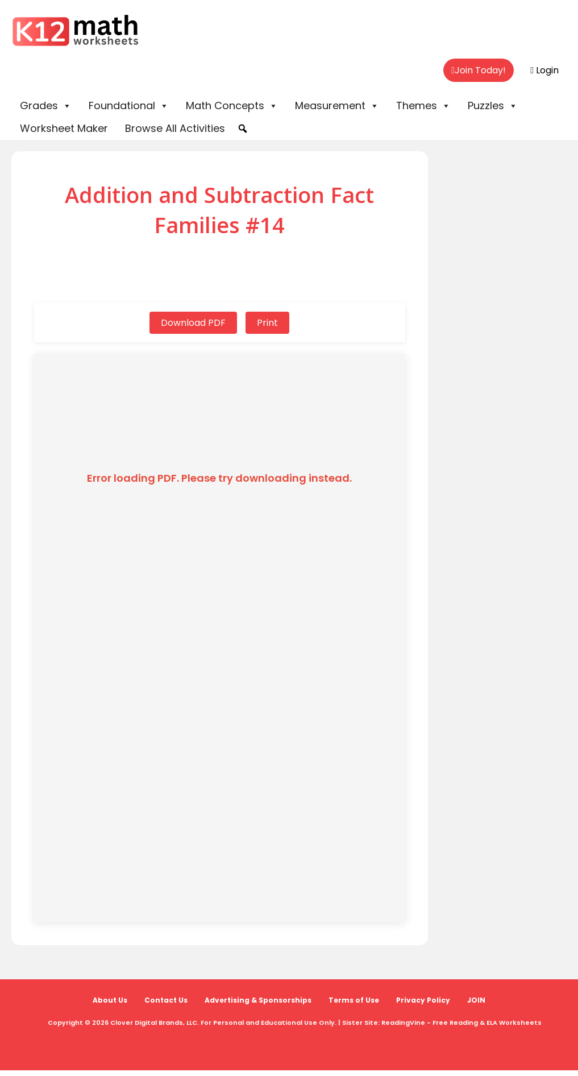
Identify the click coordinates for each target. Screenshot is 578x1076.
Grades (46, 105)
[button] (243, 128)
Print (267, 322)
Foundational (129, 105)
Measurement (337, 105)
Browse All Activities (175, 128)
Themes (423, 105)
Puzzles (493, 105)
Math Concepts (232, 105)
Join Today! (478, 70)
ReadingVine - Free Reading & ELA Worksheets (461, 1022)
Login (544, 70)
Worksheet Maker (64, 128)
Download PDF (193, 322)
